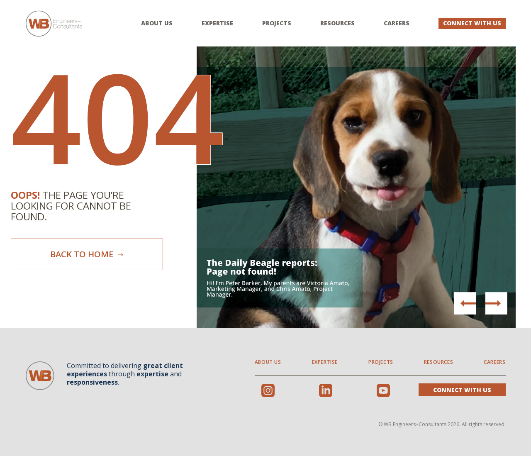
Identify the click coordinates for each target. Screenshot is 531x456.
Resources (337, 23)
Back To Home (87, 254)
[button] (496, 303)
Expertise (217, 23)
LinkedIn (325, 390)
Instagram (268, 390)
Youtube (383, 390)
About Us (157, 23)
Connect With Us (472, 23)
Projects (276, 23)
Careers (396, 23)
